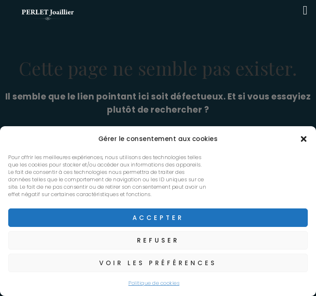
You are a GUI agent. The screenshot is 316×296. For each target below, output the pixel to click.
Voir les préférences (158, 263)
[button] (304, 139)
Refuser (158, 240)
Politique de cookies (153, 283)
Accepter (158, 217)
